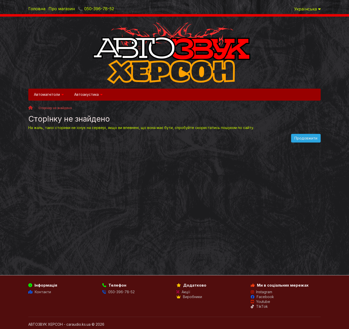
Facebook (262, 297)
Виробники (189, 297)
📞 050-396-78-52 (96, 8)
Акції (183, 292)
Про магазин (61, 8)
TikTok (259, 306)
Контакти (39, 292)
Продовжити (305, 138)
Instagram (261, 292)
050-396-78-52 (118, 292)
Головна (36, 8)
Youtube (260, 301)
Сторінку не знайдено (55, 108)
